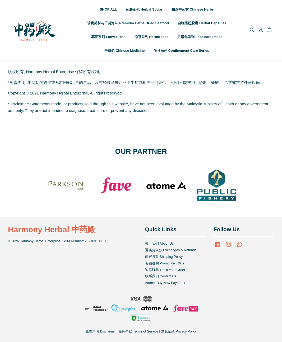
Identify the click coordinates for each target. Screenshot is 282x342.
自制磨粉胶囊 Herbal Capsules (202, 23)
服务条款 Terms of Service (138, 331)
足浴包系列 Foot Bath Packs (199, 37)
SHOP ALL (108, 9)
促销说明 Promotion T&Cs (164, 263)
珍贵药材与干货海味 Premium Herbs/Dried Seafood (128, 23)
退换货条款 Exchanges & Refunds (171, 250)
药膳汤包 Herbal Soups (144, 9)
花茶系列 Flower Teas (108, 37)
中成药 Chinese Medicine (124, 51)
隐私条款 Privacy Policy (179, 331)
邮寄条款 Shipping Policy (164, 257)
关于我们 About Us (159, 243)
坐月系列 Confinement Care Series (181, 51)
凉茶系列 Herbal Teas (151, 37)
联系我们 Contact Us (161, 276)
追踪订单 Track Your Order (165, 270)
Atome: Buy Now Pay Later (165, 283)
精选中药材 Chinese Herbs (193, 9)
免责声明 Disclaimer (100, 331)
